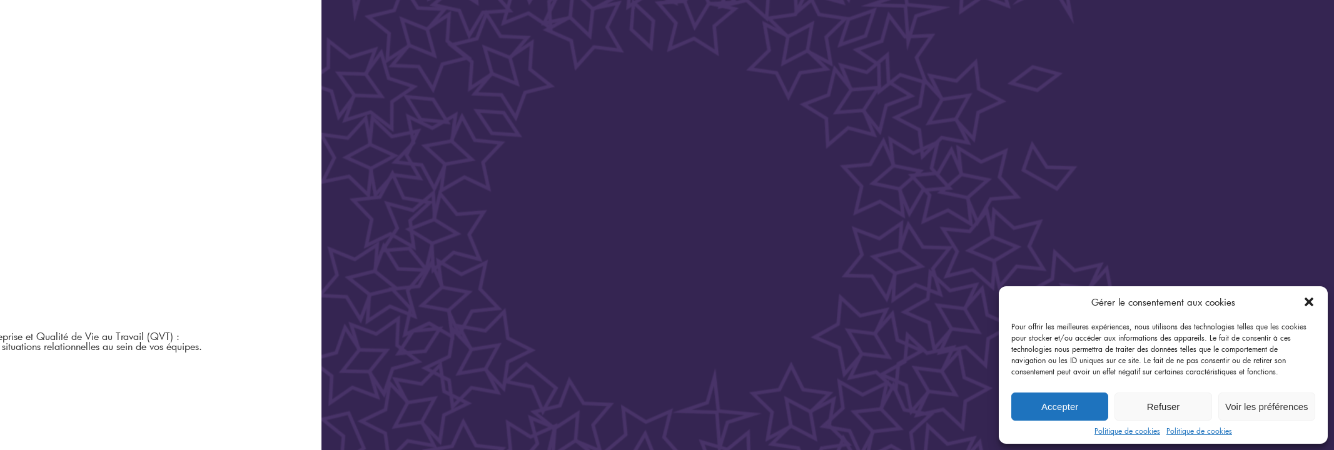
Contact (36, 280)
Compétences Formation (84, 199)
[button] (1309, 302)
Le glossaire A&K (56, 247)
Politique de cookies (1127, 430)
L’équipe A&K (45, 231)
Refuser (1163, 406)
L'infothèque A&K (59, 264)
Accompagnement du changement (1003, 113)
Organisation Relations (83, 166)
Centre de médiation (68, 150)
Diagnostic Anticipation (83, 182)
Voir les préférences (1266, 406)
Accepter (1059, 406)
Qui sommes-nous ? (65, 215)
